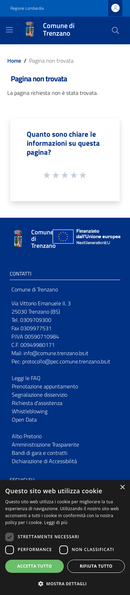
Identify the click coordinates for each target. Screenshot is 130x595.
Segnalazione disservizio (39, 394)
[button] (65, 583)
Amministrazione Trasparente (45, 444)
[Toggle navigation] (9, 30)
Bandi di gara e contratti (39, 453)
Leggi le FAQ (26, 378)
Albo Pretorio (27, 436)
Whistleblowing (29, 411)
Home (14, 60)
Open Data (24, 419)
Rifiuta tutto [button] (96, 566)
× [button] (122, 487)
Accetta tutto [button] (34, 566)
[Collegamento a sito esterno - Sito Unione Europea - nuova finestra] (85, 239)
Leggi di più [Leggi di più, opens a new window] (56, 522)
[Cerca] (115, 30)
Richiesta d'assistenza (37, 403)
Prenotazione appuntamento (45, 386)
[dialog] (65, 537)
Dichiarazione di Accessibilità (44, 461)
